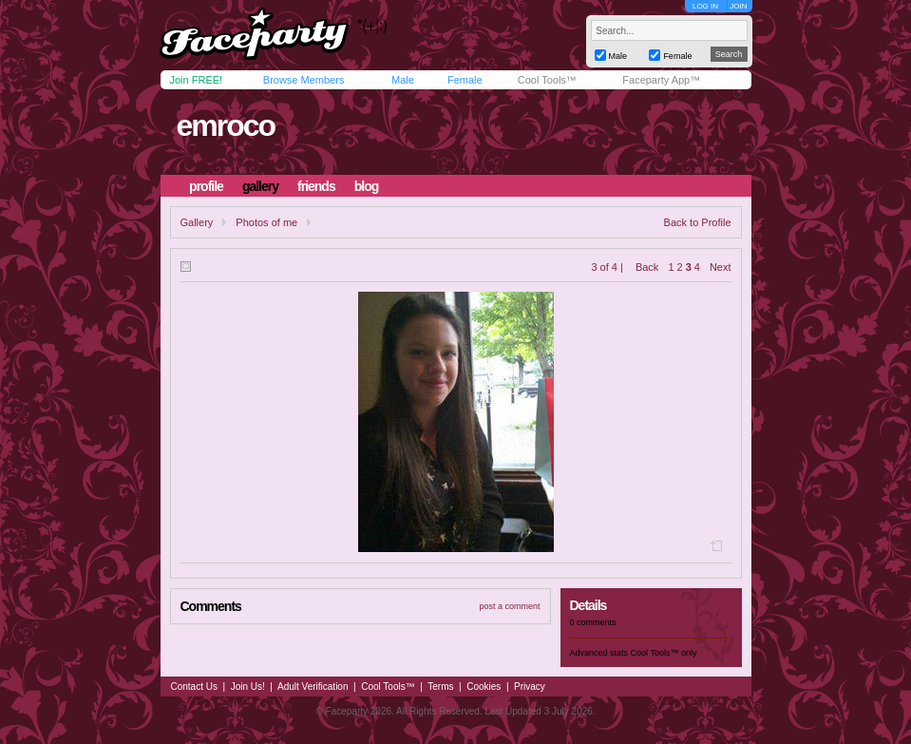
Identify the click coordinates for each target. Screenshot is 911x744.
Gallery (197, 222)
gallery (260, 186)
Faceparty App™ (661, 80)
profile (206, 186)
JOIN (738, 6)
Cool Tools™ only (664, 653)
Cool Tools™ (547, 80)
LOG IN (705, 6)
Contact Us (194, 686)
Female (465, 80)
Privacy (529, 686)
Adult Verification (313, 686)
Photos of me (266, 222)
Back (647, 267)
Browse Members (304, 80)
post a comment (509, 606)
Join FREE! (196, 80)
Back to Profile (697, 222)
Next (720, 267)
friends (316, 186)
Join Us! (248, 686)
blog (366, 186)
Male (402, 80)
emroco (225, 125)
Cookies (483, 686)
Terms (440, 686)
